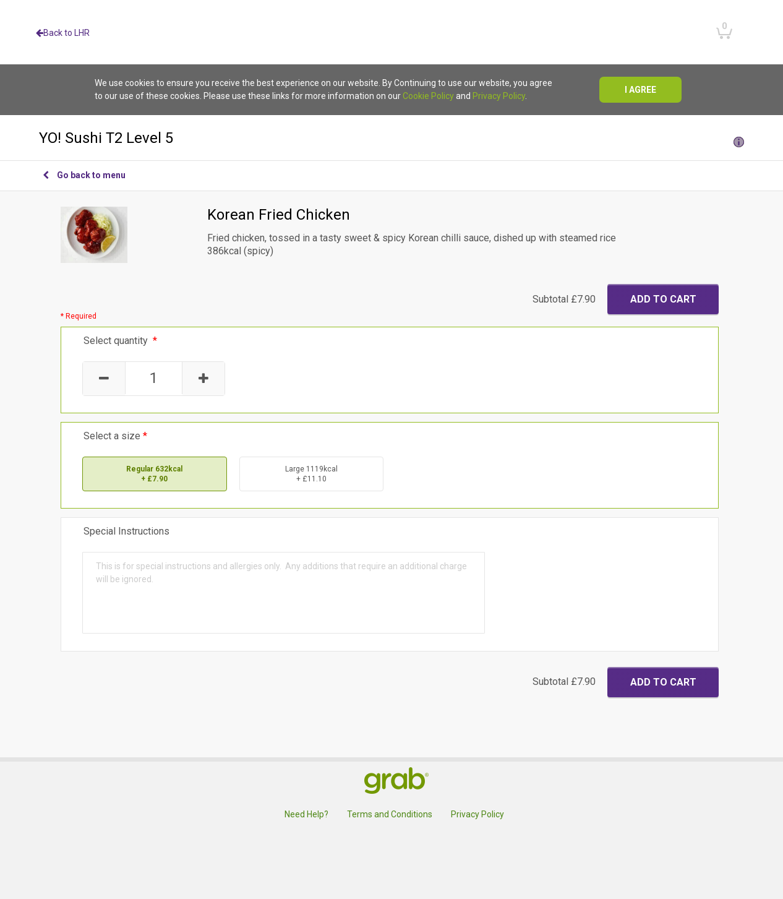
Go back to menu (84, 175)
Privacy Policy (499, 96)
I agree (640, 90)
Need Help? (306, 814)
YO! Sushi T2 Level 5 (391, 138)
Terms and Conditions (389, 814)
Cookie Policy (428, 96)
